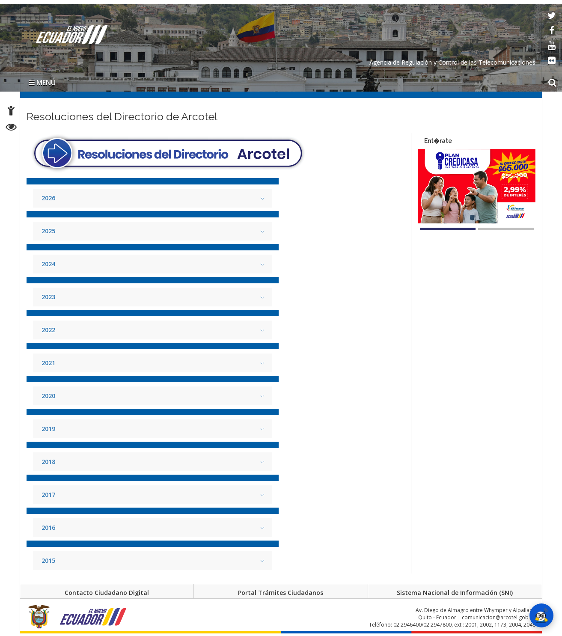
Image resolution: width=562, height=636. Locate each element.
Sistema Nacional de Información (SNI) (455, 592)
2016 (48, 527)
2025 (48, 231)
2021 (48, 363)
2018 (48, 462)
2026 (48, 198)
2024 (48, 264)
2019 (48, 429)
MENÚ (42, 82)
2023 (48, 297)
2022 (48, 330)
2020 (48, 396)
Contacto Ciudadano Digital (107, 592)
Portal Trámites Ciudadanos (280, 592)
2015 (48, 560)
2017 (48, 494)
